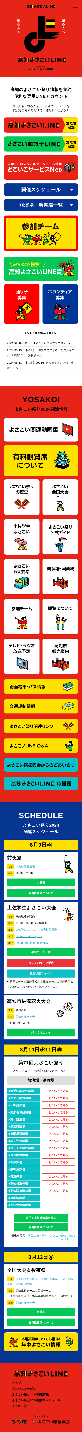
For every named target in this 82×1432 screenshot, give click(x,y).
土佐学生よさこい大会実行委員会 (36, 929)
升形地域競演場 (20, 1112)
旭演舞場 (16, 1162)
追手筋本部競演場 (22, 1091)
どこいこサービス (24, 1388)
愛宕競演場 (17, 1126)
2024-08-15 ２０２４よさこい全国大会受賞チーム (39, 342)
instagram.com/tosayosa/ (32, 942)
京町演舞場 (17, 1169)
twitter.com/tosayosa (29, 936)
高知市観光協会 (25, 1016)
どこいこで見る (58, 1091)
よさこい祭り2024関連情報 (30, 1394)
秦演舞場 (16, 1176)
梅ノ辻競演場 (19, 1140)
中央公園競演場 (25, 866)
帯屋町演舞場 (19, 1155)
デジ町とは (19, 1406)
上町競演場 (17, 1105)
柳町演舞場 (17, 1197)
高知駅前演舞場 (20, 1190)
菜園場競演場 (19, 1133)
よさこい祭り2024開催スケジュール (36, 1400)
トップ (16, 1382)
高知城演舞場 (19, 1183)
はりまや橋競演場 (22, 1148)
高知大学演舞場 (20, 1205)
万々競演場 (17, 1119)
